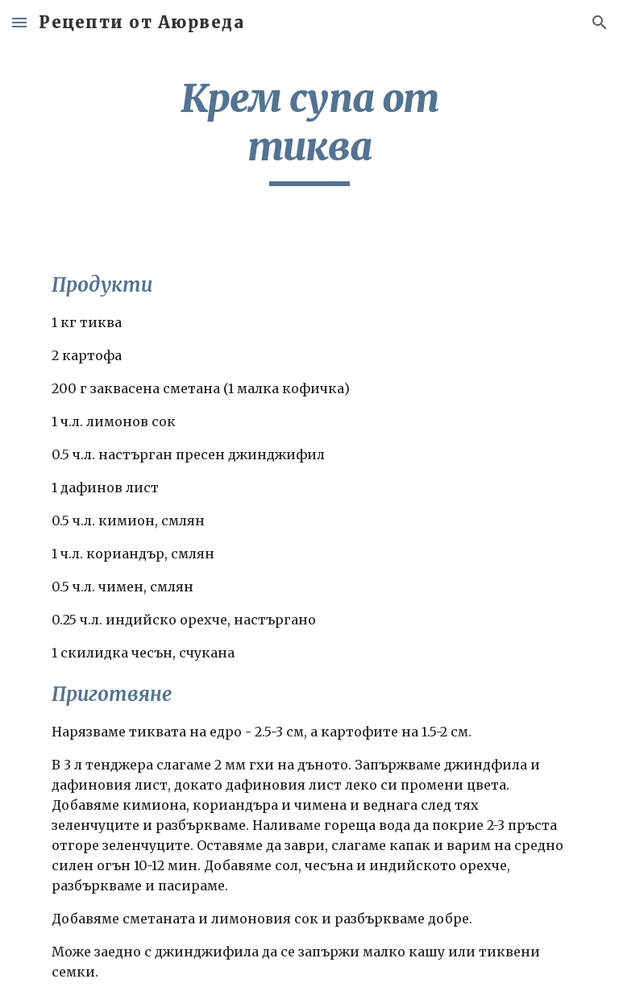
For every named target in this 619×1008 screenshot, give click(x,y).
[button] (19, 22)
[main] (309, 130)
